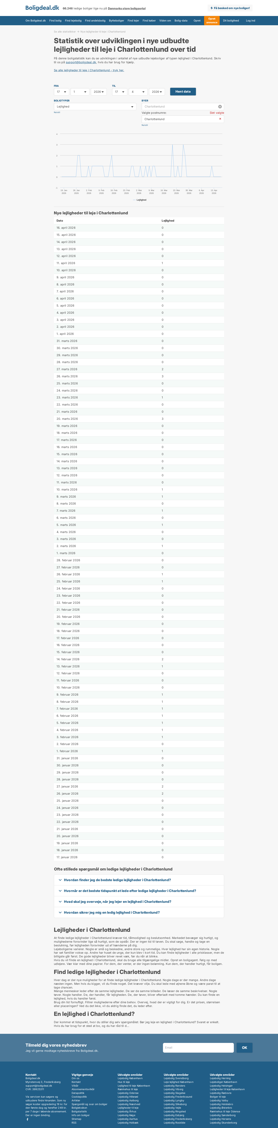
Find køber (149, 20)
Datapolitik (78, 1092)
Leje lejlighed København (178, 1081)
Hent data (183, 91)
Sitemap (76, 1118)
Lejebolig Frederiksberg (178, 1118)
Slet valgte (217, 112)
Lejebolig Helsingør (221, 1085)
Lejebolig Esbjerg (174, 1115)
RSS (74, 1122)
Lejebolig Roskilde (174, 1122)
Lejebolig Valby (219, 1100)
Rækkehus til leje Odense (225, 1111)
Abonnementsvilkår (83, 1089)
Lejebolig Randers (174, 1085)
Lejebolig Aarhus (128, 1118)
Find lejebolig (73, 20)
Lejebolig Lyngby (174, 1100)
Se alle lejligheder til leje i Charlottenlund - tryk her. (89, 70)
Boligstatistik (79, 1111)
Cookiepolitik (79, 1096)
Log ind (250, 20)
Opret (197, 20)
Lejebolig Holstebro (221, 1104)
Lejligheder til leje (128, 1107)
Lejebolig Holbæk (128, 1122)
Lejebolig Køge (126, 1115)
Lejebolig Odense (128, 1092)
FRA (56, 85)
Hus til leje (124, 1081)
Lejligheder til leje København (227, 1089)
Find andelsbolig (95, 20)
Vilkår (75, 1085)
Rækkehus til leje (128, 1089)
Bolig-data (181, 20)
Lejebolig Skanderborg (223, 1122)
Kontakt (76, 1081)
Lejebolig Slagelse (174, 1092)
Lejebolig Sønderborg (223, 1115)
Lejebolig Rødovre (220, 1092)
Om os (75, 1078)
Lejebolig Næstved (129, 1104)
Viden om (165, 20)
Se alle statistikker (65, 31)
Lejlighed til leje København (134, 1085)
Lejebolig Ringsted (175, 1111)
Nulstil (57, 112)
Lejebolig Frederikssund (178, 1096)
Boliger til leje (218, 1096)
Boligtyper (62, 100)
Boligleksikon (79, 1107)
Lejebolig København (130, 1078)
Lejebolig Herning (220, 1078)
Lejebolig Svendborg (176, 1078)
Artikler (76, 1100)
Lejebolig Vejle (172, 1107)
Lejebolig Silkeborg (175, 1104)
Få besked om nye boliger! (232, 8)
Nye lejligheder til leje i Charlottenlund (103, 31)
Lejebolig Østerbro (221, 1107)
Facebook (27, 1119)
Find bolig (55, 20)
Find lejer (133, 20)
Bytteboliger (116, 20)
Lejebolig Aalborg (128, 1100)
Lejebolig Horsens (220, 1118)
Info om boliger (81, 1115)
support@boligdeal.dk (81, 62)
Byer (145, 100)
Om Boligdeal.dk (36, 20)
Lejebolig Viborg (173, 1089)
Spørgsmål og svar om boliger (89, 1104)
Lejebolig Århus (127, 1111)
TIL (114, 85)
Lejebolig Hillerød (128, 1096)
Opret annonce (211, 20)
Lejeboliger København (223, 1081)
